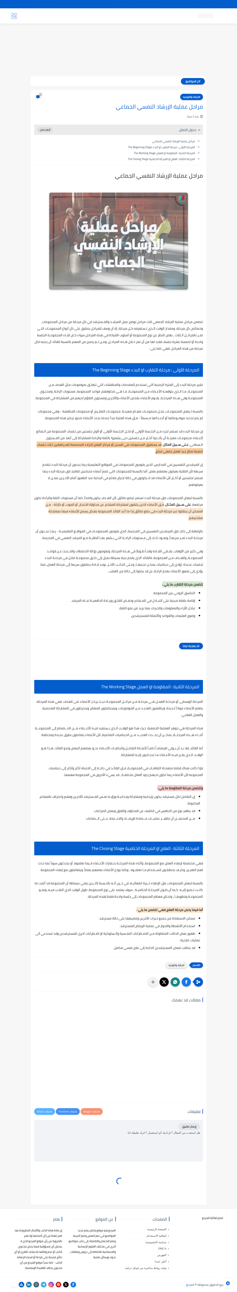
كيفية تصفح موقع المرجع (193, 4)
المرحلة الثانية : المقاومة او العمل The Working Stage (164, 153)
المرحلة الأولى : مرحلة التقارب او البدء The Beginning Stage (161, 147)
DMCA (162, 1248)
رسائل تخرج (77, 16)
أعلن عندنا (161, 1261)
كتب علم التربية (146, 16)
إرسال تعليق (189, 1126)
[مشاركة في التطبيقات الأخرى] (153, 982)
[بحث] (14, 16)
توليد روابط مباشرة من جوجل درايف (146, 1267)
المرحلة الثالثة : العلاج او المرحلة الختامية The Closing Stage (161, 159)
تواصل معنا (218, 4)
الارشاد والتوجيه (191, 97)
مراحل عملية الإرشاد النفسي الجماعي (173, 141)
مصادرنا (160, 4)
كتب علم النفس (169, 16)
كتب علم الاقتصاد (97, 16)
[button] (186, 982)
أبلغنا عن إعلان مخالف (139, 4)
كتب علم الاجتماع (122, 16)
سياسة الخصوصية (156, 1242)
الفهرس (162, 1255)
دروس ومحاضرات (37, 16)
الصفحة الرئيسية (157, 1229)
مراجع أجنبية (59, 16)
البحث (172, 4)
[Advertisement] (119, 50)
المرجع (190, 1284)
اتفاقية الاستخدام (157, 1235)
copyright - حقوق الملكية (109, 4)
